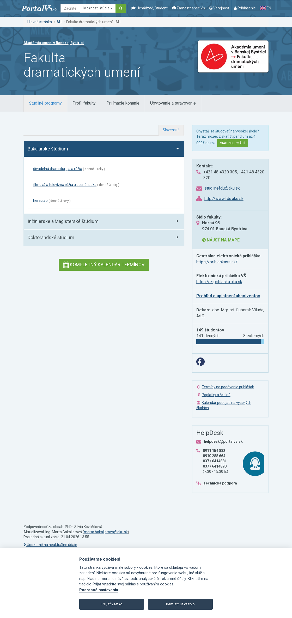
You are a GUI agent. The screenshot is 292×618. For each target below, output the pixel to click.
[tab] (45, 103)
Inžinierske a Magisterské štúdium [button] (63, 221)
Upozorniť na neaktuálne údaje (50, 545)
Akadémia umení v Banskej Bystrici (53, 43)
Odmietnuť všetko (180, 604)
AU (59, 22)
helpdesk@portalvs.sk (223, 441)
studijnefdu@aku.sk (222, 188)
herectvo (40, 200)
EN (265, 8)
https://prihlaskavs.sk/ (217, 261)
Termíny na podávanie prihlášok (228, 387)
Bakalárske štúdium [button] (48, 149)
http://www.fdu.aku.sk (224, 198)
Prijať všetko (111, 604)
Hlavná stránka (39, 22)
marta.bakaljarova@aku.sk (106, 532)
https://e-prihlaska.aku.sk (219, 281)
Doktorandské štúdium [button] (51, 237)
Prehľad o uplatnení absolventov (228, 295)
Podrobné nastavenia (98, 590)
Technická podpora (220, 483)
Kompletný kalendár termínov (103, 264)
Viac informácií (232, 143)
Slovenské (171, 130)
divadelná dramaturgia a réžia (57, 169)
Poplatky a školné (216, 395)
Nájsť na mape (221, 240)
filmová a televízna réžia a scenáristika (64, 185)
